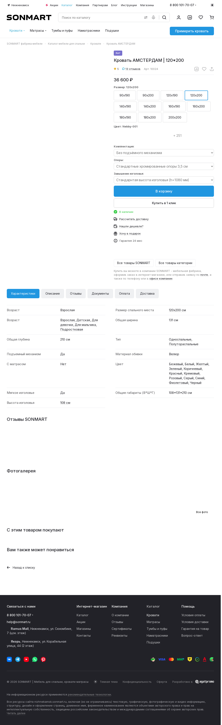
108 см (65, 403)
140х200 (150, 106)
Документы (100, 293)
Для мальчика (85, 325)
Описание (52, 293)
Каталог (83, 615)
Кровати (153, 615)
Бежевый (176, 364)
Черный (195, 383)
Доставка (147, 293)
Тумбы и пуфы (157, 628)
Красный (175, 373)
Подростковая (71, 329)
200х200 (175, 117)
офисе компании (160, 278)
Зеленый (175, 369)
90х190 (124, 95)
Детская (83, 320)
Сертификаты (122, 628)
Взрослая (67, 320)
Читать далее (16, 713)
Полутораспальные (183, 344)
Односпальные (180, 339)
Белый (189, 364)
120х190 (172, 95)
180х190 (125, 117)
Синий (199, 378)
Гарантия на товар (195, 628)
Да (62, 354)
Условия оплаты (193, 615)
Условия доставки (194, 622)
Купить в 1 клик (164, 203)
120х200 (196, 95)
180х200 (150, 117)
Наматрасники (157, 635)
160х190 (174, 106)
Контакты (84, 635)
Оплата (124, 293)
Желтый (202, 364)
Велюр (174, 354)
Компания (120, 606)
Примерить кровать (192, 31)
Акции (81, 622)
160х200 (199, 106)
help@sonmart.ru (18, 622)
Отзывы (75, 293)
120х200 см (177, 310)
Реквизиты (119, 635)
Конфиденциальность (137, 681)
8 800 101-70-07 (182, 5)
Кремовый (192, 373)
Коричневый (193, 369)
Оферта (162, 681)
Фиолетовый (178, 383)
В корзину (164, 191)
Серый (189, 378)
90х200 (148, 95)
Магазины (84, 628)
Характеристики (23, 293)
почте (204, 274)
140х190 (125, 106)
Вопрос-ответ (192, 635)
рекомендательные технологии (89, 694)
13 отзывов (131, 69)
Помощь (188, 606)
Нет (63, 364)
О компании (120, 615)
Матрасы (153, 622)
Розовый (175, 378)
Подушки (153, 642)
